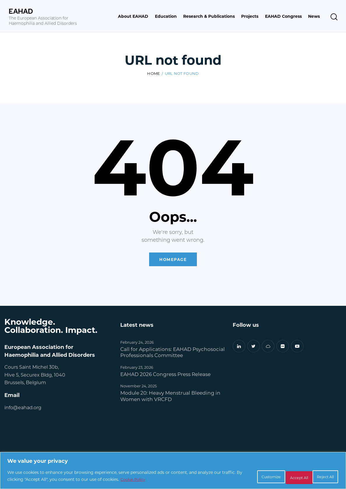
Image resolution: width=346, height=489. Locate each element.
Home (153, 73)
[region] (173, 471)
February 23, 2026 (136, 368)
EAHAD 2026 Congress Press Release (165, 375)
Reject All (280, 477)
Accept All (320, 477)
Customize (241, 477)
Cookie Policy (164, 480)
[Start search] (334, 17)
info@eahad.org (22, 408)
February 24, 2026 (137, 343)
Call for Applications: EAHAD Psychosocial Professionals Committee (172, 353)
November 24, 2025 (138, 387)
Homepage (173, 260)
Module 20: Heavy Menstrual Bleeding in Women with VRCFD (170, 397)
